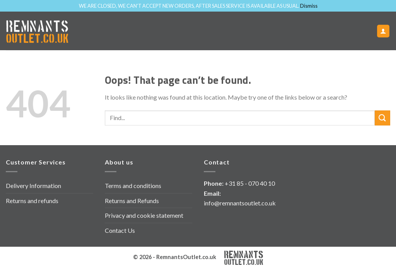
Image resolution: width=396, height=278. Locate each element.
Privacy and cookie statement (144, 215)
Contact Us (120, 230)
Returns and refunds (32, 200)
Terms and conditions (133, 185)
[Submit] (382, 117)
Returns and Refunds (132, 200)
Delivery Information (33, 185)
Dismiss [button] (308, 6)
